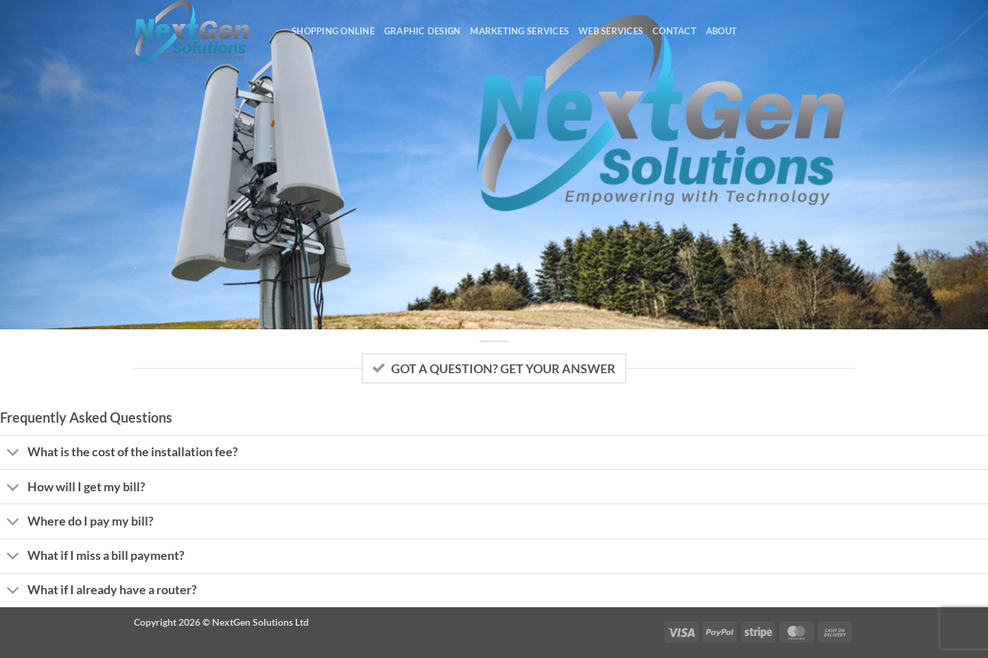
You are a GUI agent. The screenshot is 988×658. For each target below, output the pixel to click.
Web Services (610, 30)
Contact (674, 30)
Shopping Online (333, 30)
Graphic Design (422, 30)
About (721, 30)
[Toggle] (13, 454)
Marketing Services (519, 30)
